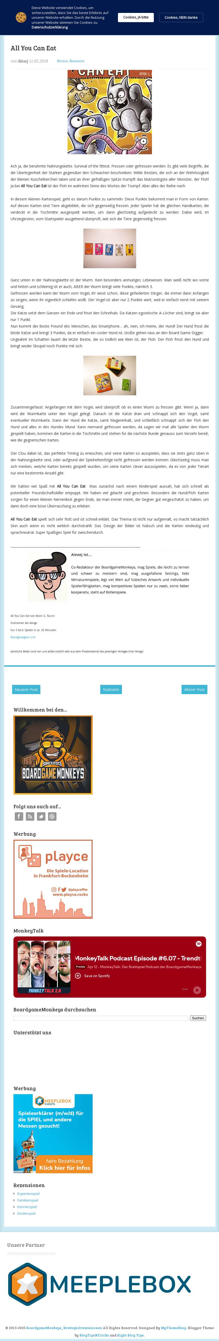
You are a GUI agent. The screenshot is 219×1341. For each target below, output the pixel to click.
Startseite (111, 689)
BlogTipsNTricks (94, 1335)
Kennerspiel (27, 1206)
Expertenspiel (28, 1193)
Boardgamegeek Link (23, 637)
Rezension (76, 61)
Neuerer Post (26, 689)
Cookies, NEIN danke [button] (181, 17)
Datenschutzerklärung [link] (50, 27)
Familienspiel (27, 1200)
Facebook (19, 816)
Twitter (41, 816)
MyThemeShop (173, 1327)
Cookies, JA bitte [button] (136, 17)
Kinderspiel (26, 1213)
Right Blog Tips (130, 1335)
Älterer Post (194, 689)
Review (62, 61)
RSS (30, 816)
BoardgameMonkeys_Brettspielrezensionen (64, 1327)
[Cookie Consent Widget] (109, 17)
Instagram (52, 816)
